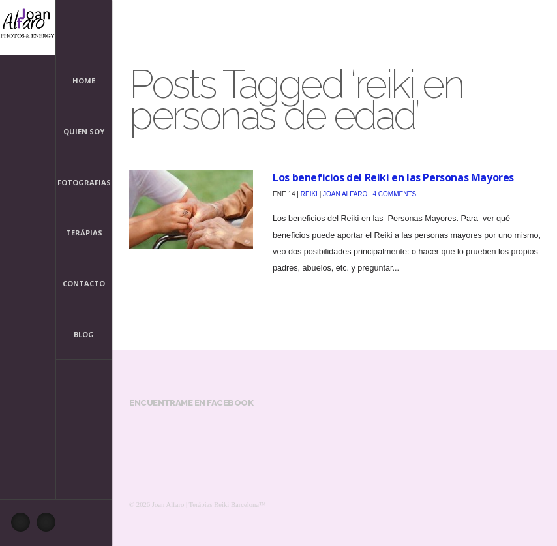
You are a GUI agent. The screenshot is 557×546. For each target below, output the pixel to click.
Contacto (84, 283)
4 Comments (395, 194)
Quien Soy (84, 133)
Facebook (24, 526)
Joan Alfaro (345, 194)
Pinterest (50, 526)
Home (83, 80)
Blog (84, 334)
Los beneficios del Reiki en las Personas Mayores (393, 177)
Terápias (84, 232)
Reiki (309, 194)
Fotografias (84, 182)
